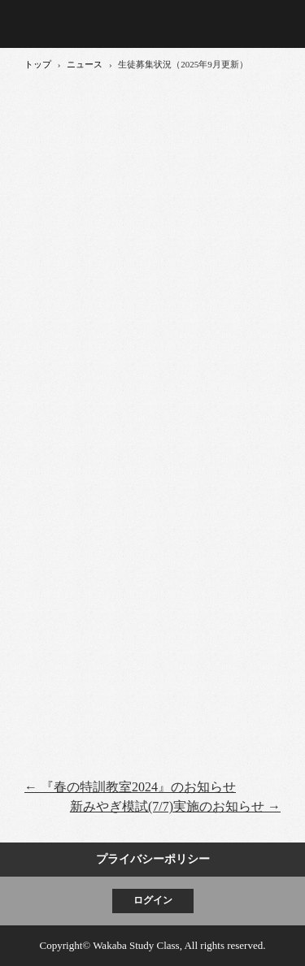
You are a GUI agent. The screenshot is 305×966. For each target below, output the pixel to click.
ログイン (152, 900)
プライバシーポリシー (153, 859)
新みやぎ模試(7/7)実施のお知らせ (175, 806)
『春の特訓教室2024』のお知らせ (130, 787)
